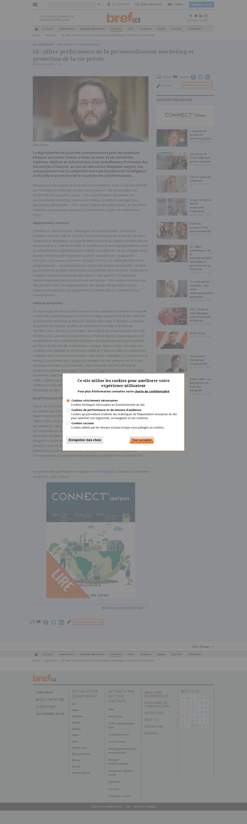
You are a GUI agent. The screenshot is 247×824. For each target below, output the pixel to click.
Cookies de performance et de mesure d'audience (106, 410)
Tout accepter (142, 440)
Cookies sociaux (82, 423)
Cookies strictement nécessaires (94, 400)
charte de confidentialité (151, 391)
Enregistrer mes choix (85, 440)
